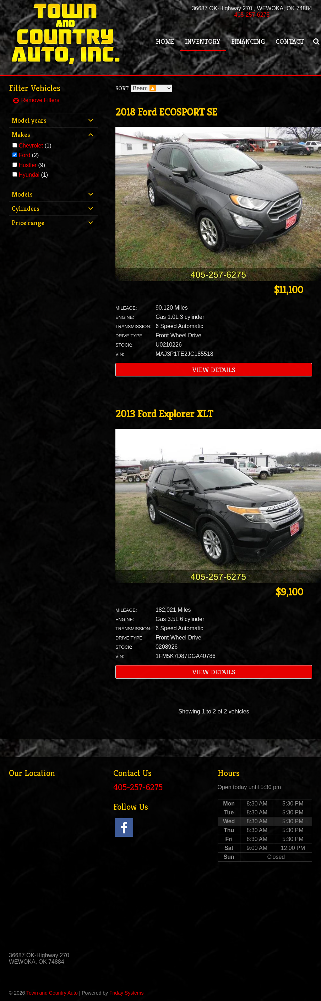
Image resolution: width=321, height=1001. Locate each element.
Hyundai (28, 175)
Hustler (27, 165)
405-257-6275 (252, 15)
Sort (122, 88)
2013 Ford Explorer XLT (164, 414)
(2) (28, 155)
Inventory (203, 41)
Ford (24, 155)
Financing (248, 41)
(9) (31, 165)
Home (165, 41)
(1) (34, 146)
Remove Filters (35, 100)
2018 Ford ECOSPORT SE (166, 112)
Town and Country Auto (52, 993)
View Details (213, 369)
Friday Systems (126, 993)
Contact (290, 41)
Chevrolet (30, 146)
